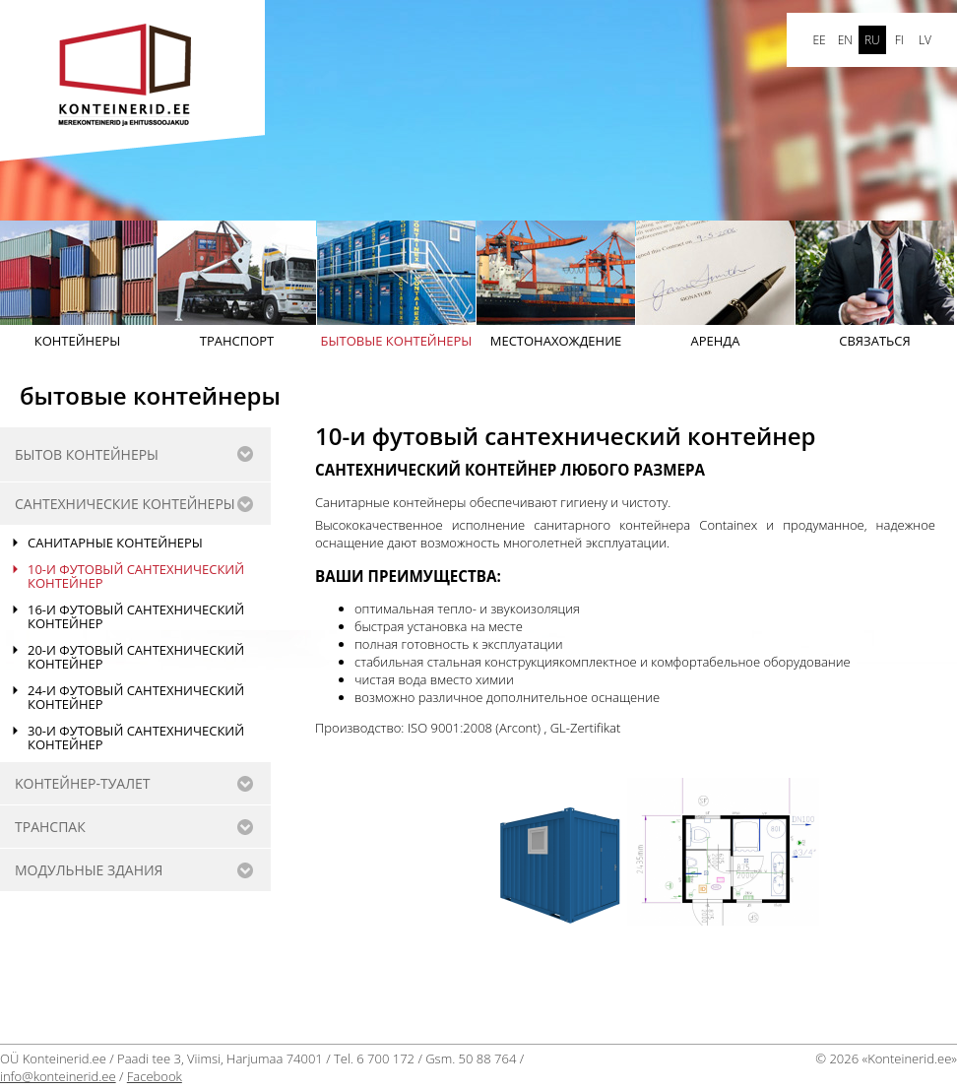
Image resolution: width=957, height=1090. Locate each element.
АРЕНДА (715, 285)
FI (899, 40)
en (845, 40)
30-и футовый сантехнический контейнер (136, 737)
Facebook (154, 1076)
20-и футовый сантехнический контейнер (136, 657)
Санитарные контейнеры (115, 542)
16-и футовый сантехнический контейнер (136, 616)
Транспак (50, 826)
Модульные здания (88, 870)
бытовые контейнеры (396, 285)
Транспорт (237, 285)
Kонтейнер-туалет (82, 783)
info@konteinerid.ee (58, 1076)
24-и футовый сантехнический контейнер (136, 697)
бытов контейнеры (87, 454)
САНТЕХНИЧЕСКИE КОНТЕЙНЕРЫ (125, 503)
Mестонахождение (556, 285)
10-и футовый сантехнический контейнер (136, 576)
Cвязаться (875, 285)
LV (925, 40)
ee (818, 40)
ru (872, 40)
